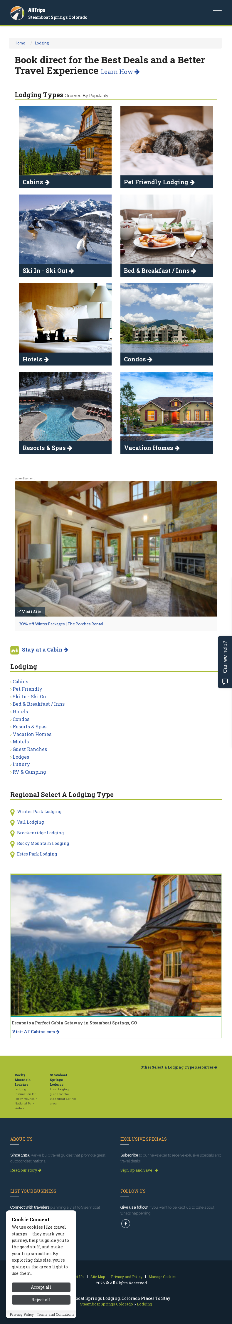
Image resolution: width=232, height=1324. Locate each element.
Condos (21, 719)
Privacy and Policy (126, 1276)
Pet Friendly (27, 689)
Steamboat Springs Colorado (57, 17)
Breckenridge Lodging (40, 832)
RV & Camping (29, 772)
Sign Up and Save (139, 1170)
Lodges (21, 757)
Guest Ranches (30, 749)
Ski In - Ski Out (30, 696)
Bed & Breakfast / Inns (39, 704)
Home (20, 43)
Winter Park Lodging (39, 811)
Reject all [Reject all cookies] (41, 1300)
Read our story (25, 1170)
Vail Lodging (30, 822)
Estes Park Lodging (37, 854)
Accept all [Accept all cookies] (41, 1287)
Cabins (20, 681)
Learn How (120, 71)
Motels (21, 741)
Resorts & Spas (29, 726)
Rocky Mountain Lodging (43, 843)
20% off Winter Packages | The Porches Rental (61, 624)
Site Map (97, 1276)
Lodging (42, 43)
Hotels (20, 711)
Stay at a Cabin (45, 649)
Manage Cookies (162, 1276)
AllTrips (36, 9)
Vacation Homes (32, 734)
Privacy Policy (22, 1314)
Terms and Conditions (56, 1314)
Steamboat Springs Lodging (58, 1080)
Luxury (21, 764)
